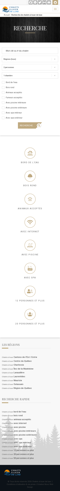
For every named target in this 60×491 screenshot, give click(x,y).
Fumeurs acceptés (12, 97)
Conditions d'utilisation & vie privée (21, 484)
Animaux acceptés (12, 92)
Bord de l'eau (9, 82)
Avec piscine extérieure (14, 107)
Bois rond (8, 87)
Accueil (7, 15)
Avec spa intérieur (12, 113)
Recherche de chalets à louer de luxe (26, 15)
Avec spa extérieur (12, 118)
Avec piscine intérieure (14, 102)
